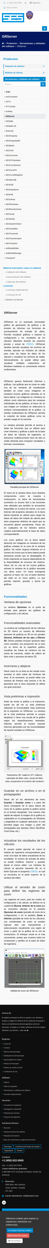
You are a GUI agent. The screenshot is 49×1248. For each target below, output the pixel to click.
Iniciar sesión (10, 7)
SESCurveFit (11, 170)
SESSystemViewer (14, 224)
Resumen (7, 1128)
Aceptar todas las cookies (19, 1230)
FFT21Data (10, 106)
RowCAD (9, 131)
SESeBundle (11, 180)
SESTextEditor (12, 229)
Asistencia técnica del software (14, 1132)
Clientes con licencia (14, 300)
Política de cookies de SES (13, 1068)
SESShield (10, 219)
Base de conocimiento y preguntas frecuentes (19, 1140)
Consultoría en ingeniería (12, 1105)
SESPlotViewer (12, 204)
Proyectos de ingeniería (12, 1117)
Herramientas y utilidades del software (17, 1090)
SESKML (9, 194)
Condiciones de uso (10, 1072)
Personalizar (14, 1241)
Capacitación (8, 1151)
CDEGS (30, 344)
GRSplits (9, 121)
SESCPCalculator (13, 160)
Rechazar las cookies (18, 1236)
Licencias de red (14, 295)
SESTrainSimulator (14, 238)
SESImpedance (12, 190)
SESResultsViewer (14, 209)
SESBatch (10, 146)
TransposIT (10, 258)
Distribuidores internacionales (14, 1056)
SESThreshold (12, 234)
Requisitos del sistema (11, 1136)
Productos (12, 43)
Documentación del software (19, 277)
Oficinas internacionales (12, 1052)
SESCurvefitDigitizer (14, 175)
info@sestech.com (31, 1196)
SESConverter (12, 155)
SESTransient (11, 243)
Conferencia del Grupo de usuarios (27, 1147)
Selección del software (16, 282)
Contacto (7, 1048)
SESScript (10, 214)
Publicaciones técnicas (11, 1113)
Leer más (24, 1030)
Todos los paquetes (10, 1086)
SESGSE (9, 185)
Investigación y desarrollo (12, 1109)
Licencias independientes (17, 290)
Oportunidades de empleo (13, 1060)
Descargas (8, 1147)
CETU (8, 102)
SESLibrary (10, 199)
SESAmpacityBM (13, 141)
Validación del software (16, 272)
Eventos (19, 1151)
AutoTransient (11, 97)
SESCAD (9, 150)
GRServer (10, 116)
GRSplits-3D (11, 126)
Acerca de (7, 1044)
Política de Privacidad (11, 1064)
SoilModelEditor (12, 248)
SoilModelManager (13, 253)
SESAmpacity (11, 136)
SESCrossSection (13, 165)
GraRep (9, 111)
